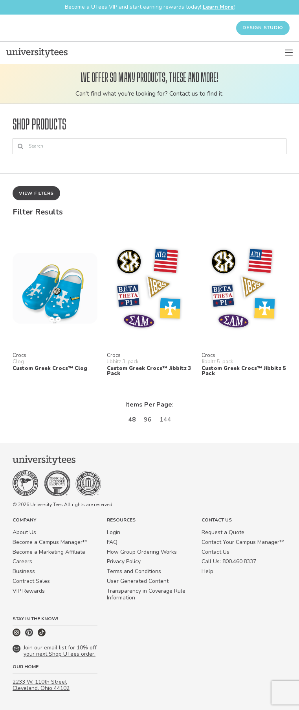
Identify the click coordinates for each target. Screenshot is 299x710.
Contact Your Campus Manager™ (243, 542)
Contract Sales (31, 581)
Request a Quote (223, 532)
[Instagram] (17, 634)
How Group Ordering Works (142, 552)
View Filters (36, 193)
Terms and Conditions (134, 571)
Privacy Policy (124, 561)
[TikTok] (42, 634)
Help (207, 571)
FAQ (112, 542)
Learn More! (219, 7)
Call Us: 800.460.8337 (229, 561)
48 (132, 419)
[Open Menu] (289, 53)
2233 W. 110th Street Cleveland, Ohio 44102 (41, 685)
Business (24, 571)
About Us (24, 532)
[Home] (37, 52)
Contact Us (215, 552)
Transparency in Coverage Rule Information (146, 594)
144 (165, 419)
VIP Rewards (29, 591)
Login (113, 532)
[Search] (149, 146)
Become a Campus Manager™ (50, 542)
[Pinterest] (30, 634)
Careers (22, 561)
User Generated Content (138, 581)
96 (148, 419)
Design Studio (262, 27)
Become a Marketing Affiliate (49, 552)
